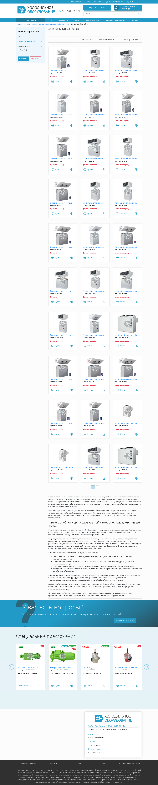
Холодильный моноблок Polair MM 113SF (126, 423)
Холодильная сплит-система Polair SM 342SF (93, 247)
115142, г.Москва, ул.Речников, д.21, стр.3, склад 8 (86, 2)
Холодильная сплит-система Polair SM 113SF (61, 335)
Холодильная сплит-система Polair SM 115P (61, 423)
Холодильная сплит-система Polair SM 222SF (126, 71)
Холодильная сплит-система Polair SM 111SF (93, 71)
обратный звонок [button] (97, 7)
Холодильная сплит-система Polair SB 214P (61, 247)
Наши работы (63, 20)
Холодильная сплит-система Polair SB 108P (61, 71)
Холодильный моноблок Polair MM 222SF (126, 335)
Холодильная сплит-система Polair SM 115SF (93, 291)
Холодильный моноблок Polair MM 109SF (61, 467)
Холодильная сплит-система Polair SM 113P (61, 159)
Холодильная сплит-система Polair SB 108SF (126, 203)
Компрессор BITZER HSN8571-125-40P (29, 668)
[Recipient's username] (110, 13)
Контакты (135, 20)
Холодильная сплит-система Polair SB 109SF (126, 159)
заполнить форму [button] (125, 620)
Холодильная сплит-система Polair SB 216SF (61, 291)
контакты (53, 763)
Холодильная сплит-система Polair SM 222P (93, 379)
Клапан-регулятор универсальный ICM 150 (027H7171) (92, 668)
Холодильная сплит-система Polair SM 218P (126, 379)
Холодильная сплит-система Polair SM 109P (93, 423)
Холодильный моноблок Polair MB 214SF (126, 467)
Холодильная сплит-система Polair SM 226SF (126, 291)
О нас (50, 20)
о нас (79, 763)
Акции (77, 20)
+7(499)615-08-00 (71, 10)
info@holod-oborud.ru (116, 2)
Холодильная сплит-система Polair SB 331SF (93, 335)
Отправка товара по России (115, 20)
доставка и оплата (92, 20)
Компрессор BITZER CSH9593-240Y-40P (61, 668)
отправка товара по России (129, 763)
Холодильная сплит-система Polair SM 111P (93, 115)
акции (104, 763)
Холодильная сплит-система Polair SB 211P (61, 203)
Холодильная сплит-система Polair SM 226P (126, 247)
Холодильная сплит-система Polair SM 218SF (93, 467)
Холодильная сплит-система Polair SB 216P (61, 379)
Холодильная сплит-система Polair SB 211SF (93, 159)
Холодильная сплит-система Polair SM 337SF (61, 115)
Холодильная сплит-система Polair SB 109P (126, 115)
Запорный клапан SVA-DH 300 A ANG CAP (127, 668)
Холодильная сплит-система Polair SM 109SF (93, 203)
